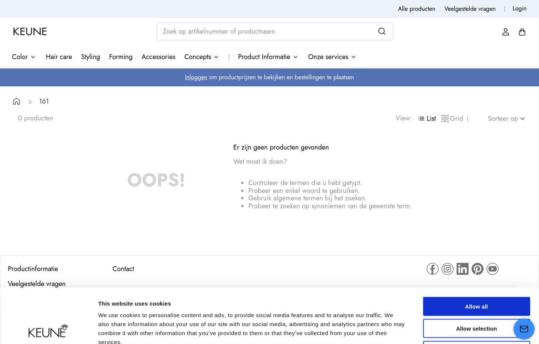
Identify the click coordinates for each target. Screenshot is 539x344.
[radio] (426, 118)
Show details (393, 329)
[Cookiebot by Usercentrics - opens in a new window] (48, 329)
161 (44, 101)
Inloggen (196, 77)
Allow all (476, 252)
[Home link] (16, 102)
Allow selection (476, 274)
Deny (477, 296)
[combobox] (275, 31)
